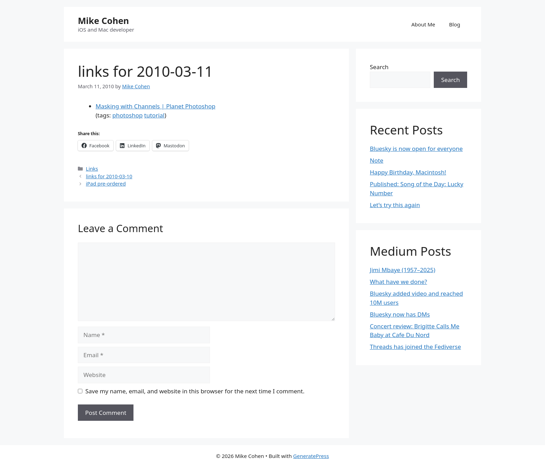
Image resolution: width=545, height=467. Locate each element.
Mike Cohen (103, 20)
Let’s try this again (395, 205)
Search (379, 67)
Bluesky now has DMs (400, 314)
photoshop (127, 115)
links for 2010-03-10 (109, 176)
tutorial (154, 115)
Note (376, 160)
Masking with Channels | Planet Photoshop (155, 106)
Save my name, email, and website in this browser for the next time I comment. (195, 391)
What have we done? (398, 282)
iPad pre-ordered (106, 183)
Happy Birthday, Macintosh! (408, 172)
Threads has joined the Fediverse (415, 347)
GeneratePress (311, 455)
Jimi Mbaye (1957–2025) (402, 270)
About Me (424, 24)
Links (92, 168)
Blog (454, 24)
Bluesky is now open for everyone (416, 149)
